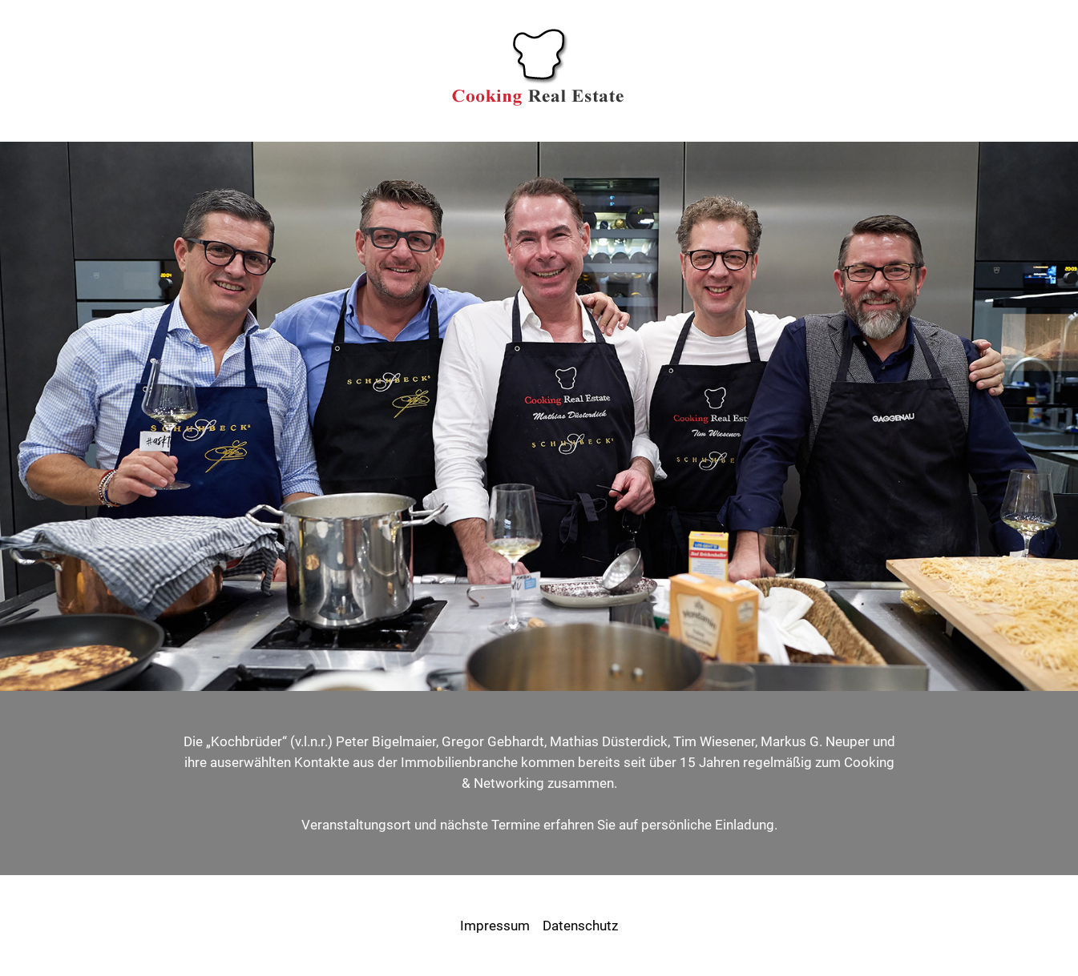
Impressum (495, 926)
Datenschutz (580, 926)
